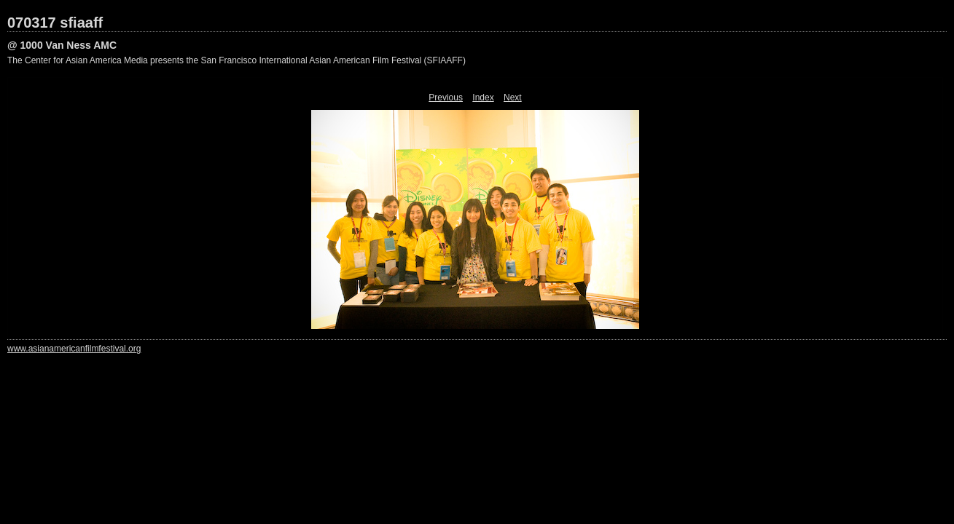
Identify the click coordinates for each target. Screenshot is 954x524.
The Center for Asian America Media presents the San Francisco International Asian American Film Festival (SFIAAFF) (236, 60)
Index (482, 97)
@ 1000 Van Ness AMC (62, 45)
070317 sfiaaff (55, 23)
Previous (446, 97)
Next (513, 97)
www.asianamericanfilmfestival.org (74, 349)
